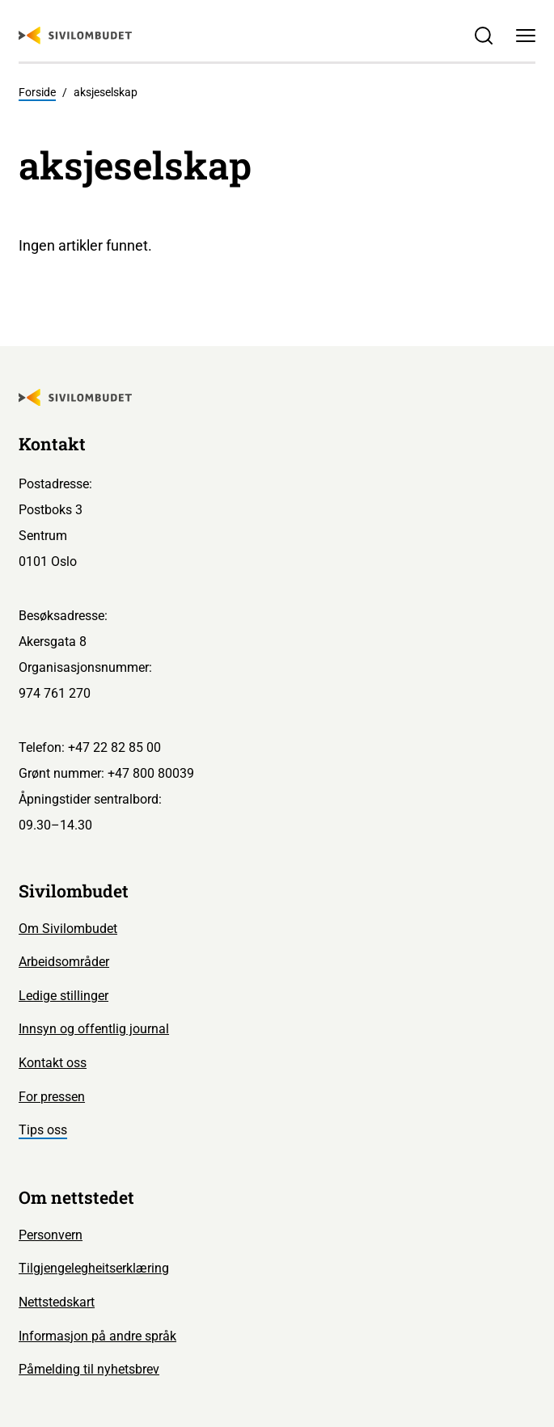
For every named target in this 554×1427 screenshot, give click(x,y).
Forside (37, 92)
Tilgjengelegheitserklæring (94, 1268)
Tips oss (43, 1130)
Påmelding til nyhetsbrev (89, 1369)
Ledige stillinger (63, 995)
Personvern (50, 1235)
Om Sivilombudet (68, 928)
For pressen (52, 1096)
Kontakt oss (53, 1062)
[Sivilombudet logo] (75, 35)
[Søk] (483, 35)
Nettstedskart (57, 1302)
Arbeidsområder (64, 961)
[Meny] (525, 35)
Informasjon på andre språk (97, 1336)
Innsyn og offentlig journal (94, 1028)
